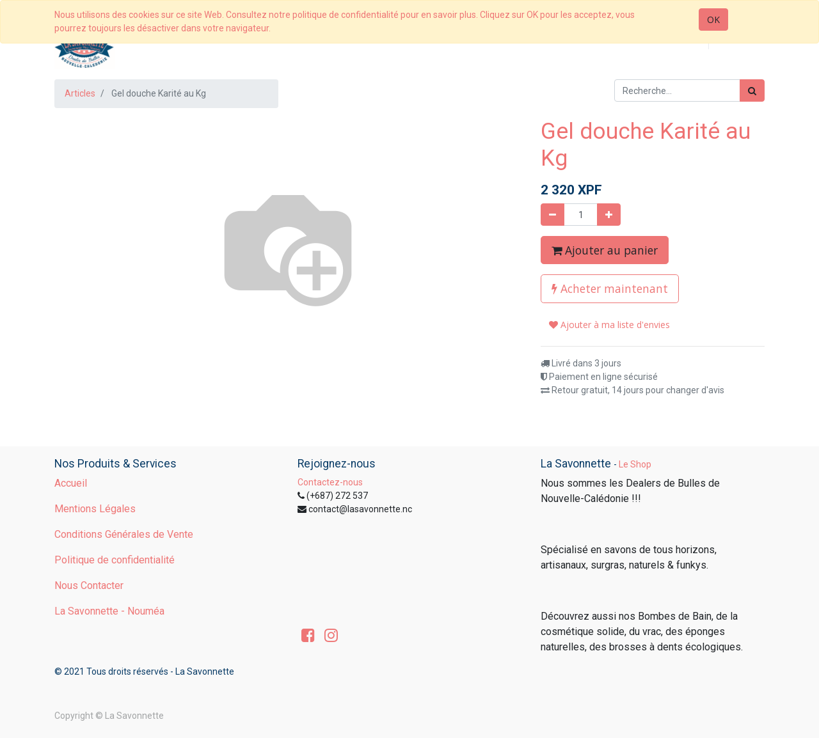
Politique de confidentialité (114, 560)
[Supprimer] (552, 214)
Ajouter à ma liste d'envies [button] (609, 324)
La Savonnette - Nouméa (109, 611)
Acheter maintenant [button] (610, 288)
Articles (80, 93)
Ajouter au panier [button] (605, 250)
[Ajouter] (609, 214)
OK (713, 19)
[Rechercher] (752, 90)
